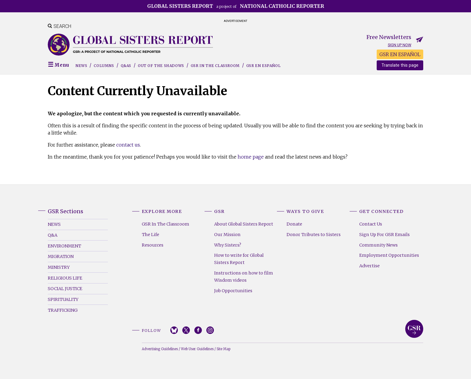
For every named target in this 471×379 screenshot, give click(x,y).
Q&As (126, 65)
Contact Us (370, 224)
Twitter (186, 330)
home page (251, 157)
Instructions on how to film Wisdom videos (243, 276)
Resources (152, 245)
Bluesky (174, 330)
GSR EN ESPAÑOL (400, 54)
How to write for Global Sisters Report (239, 259)
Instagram (210, 330)
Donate (294, 224)
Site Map (223, 349)
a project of (235, 6)
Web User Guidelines (197, 349)
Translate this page (399, 65)
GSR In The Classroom (165, 224)
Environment (64, 246)
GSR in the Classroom (215, 65)
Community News (378, 245)
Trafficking (62, 310)
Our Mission (227, 234)
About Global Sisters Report (243, 224)
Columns (104, 65)
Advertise (369, 265)
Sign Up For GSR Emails (384, 234)
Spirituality (63, 299)
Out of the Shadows (161, 65)
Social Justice (65, 288)
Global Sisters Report (414, 329)
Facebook (198, 330)
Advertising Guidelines (160, 349)
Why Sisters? (227, 245)
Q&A (52, 235)
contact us (128, 145)
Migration (61, 256)
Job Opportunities (233, 290)
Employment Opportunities (389, 255)
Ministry (59, 267)
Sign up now (399, 45)
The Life (150, 234)
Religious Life (65, 278)
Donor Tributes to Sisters (314, 234)
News (81, 65)
